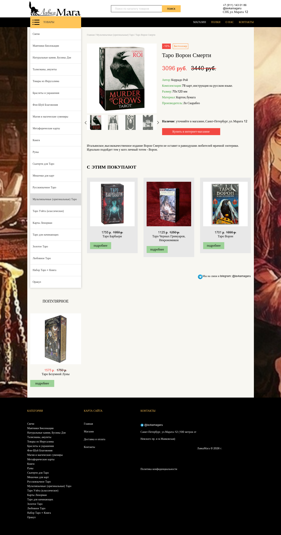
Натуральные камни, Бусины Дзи (52, 57)
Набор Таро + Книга (44, 270)
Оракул (37, 282)
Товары (43, 22)
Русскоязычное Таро (44, 187)
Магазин (89, 431)
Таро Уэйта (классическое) (48, 211)
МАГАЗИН (199, 22)
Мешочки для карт (43, 175)
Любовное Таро (42, 258)
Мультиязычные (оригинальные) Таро (55, 199)
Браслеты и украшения (46, 93)
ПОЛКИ (215, 22)
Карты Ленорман (42, 223)
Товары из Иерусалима (46, 81)
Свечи (36, 34)
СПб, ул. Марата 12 (235, 12)
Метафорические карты (46, 128)
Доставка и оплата (94, 439)
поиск (171, 8)
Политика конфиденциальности (159, 469)
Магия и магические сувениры (50, 116)
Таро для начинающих (46, 234)
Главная (91, 34)
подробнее (42, 383)
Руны (36, 152)
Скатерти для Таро (43, 163)
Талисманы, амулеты (45, 69)
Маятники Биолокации (46, 45)
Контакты (89, 447)
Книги (36, 140)
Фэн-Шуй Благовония (45, 104)
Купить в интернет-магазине (191, 131)
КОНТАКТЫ (246, 22)
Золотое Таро (40, 246)
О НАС (229, 22)
